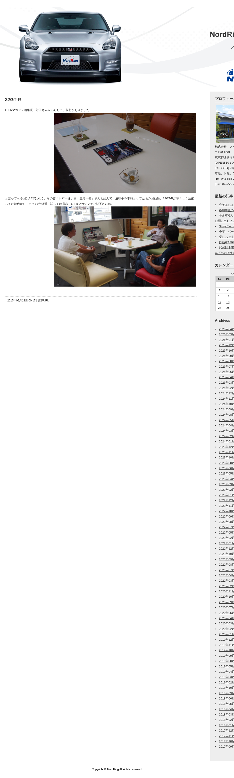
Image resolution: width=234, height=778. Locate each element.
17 (219, 302)
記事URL (43, 300)
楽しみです (226, 237)
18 (227, 302)
